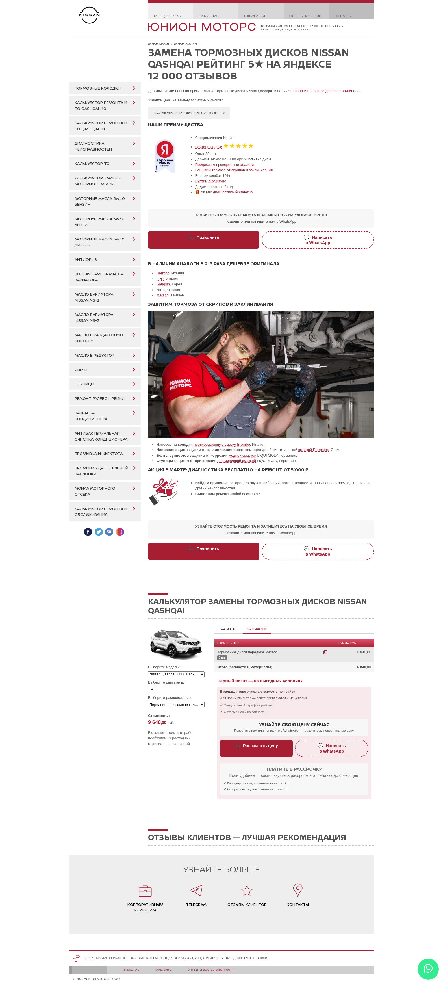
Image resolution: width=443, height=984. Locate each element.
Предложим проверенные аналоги (224, 164)
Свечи (81, 369)
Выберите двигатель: (166, 682)
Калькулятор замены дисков (186, 112)
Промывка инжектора (99, 453)
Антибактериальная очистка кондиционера (101, 436)
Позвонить (203, 237)
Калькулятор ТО (92, 163)
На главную (208, 16)
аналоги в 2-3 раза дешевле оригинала (325, 91)
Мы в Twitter (99, 532)
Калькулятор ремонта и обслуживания (101, 511)
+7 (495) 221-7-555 (167, 16)
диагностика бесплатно (233, 192)
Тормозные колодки (98, 88)
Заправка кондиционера (91, 415)
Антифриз (86, 259)
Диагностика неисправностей (93, 146)
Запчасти (256, 629)
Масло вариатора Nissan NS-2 (94, 297)
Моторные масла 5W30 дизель (100, 242)
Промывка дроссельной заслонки (101, 470)
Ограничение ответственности (210, 969)
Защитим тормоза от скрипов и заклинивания (234, 170)
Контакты (343, 16)
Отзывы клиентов (305, 16)
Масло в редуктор (94, 355)
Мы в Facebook (88, 532)
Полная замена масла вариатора (99, 276)
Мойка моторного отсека (95, 491)
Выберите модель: (164, 667)
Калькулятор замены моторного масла (98, 181)
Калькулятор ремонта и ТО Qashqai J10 (101, 105)
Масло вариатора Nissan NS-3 (94, 317)
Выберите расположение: (170, 697)
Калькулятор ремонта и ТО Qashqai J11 (101, 125)
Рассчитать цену (256, 745)
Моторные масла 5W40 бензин (100, 201)
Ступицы (84, 384)
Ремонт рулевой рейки (100, 398)
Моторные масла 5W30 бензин (100, 221)
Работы (228, 629)
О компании (254, 16)
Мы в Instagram (120, 532)
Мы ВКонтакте (109, 532)
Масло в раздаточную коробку (99, 337)
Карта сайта (163, 969)
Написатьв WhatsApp (318, 240)
